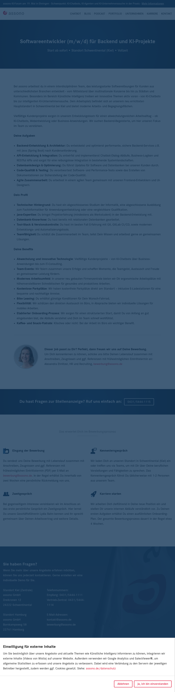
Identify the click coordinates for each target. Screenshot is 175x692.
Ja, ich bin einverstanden (152, 683)
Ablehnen (123, 683)
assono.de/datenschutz (101, 668)
